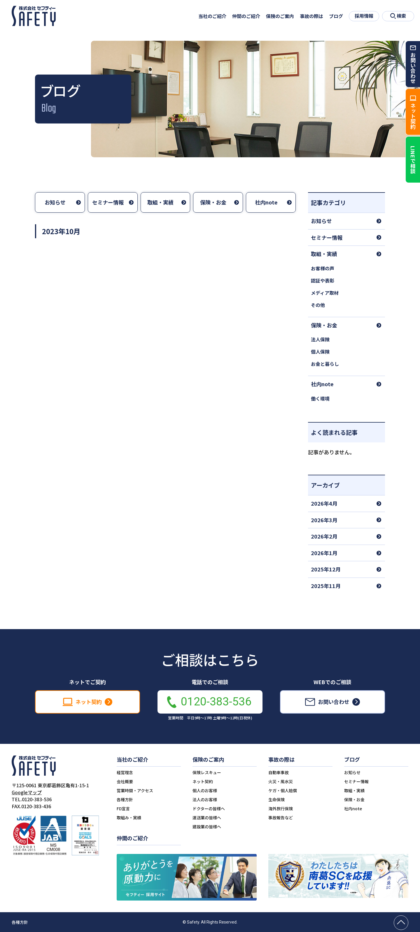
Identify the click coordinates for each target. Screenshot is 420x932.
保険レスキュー (206, 772)
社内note (266, 202)
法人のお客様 (204, 799)
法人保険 (320, 339)
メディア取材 (325, 292)
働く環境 (320, 398)
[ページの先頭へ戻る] (401, 922)
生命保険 (276, 799)
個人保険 (320, 351)
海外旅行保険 (280, 808)
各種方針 (125, 799)
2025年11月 (326, 585)
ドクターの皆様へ (208, 808)
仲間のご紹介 (246, 16)
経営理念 (125, 772)
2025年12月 (326, 569)
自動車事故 (278, 772)
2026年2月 (324, 536)
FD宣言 (123, 808)
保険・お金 (213, 202)
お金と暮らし (325, 363)
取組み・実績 (129, 817)
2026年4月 (324, 503)
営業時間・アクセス (135, 790)
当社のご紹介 (212, 16)
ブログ (336, 16)
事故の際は (311, 16)
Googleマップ (27, 792)
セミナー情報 (108, 202)
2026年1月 (324, 553)
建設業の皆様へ (206, 826)
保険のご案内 (280, 16)
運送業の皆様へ (206, 817)
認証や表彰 (322, 280)
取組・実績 (160, 202)
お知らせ (55, 202)
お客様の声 (322, 268)
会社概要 (125, 781)
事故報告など (280, 817)
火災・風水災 (280, 781)
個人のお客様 (204, 790)
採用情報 (364, 15)
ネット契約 (202, 781)
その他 (318, 304)
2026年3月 (324, 520)
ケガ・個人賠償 (282, 790)
